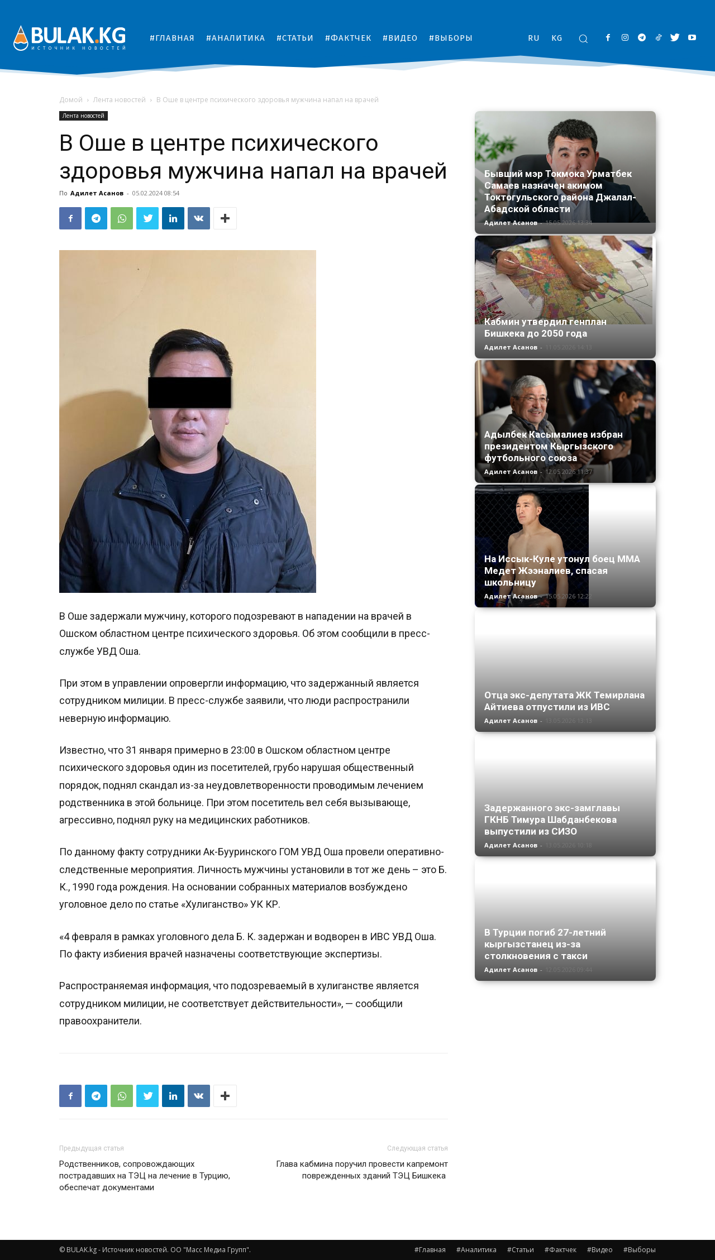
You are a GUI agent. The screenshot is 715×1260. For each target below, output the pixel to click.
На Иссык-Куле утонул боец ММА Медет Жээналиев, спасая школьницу (562, 570)
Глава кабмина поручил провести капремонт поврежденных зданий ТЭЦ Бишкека (362, 1170)
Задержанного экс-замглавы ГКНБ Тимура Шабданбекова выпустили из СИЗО (552, 819)
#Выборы (639, 1249)
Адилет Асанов (96, 193)
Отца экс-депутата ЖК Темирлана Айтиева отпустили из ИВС (564, 700)
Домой (71, 99)
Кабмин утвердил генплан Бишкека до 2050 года (545, 327)
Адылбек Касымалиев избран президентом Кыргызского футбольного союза (553, 446)
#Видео (600, 1249)
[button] (583, 38)
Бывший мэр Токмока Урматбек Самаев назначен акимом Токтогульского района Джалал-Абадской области (560, 191)
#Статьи (520, 1249)
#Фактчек (560, 1249)
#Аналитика (476, 1249)
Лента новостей (119, 99)
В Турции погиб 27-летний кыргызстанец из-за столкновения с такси (545, 944)
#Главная (430, 1249)
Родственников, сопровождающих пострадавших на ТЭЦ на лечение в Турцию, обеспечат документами (144, 1175)
